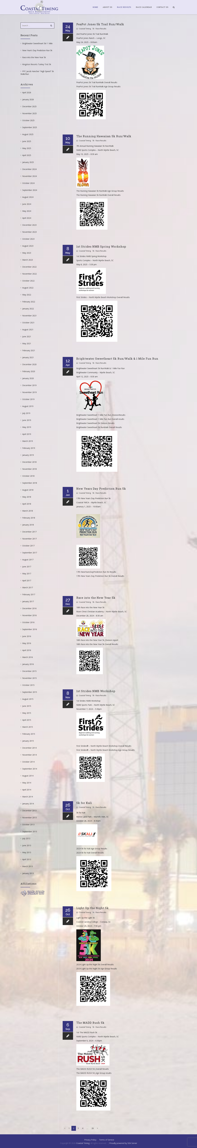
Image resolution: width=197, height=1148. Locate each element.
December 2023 (29, 225)
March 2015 (27, 727)
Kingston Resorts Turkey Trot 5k (36, 64)
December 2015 (29, 671)
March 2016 (27, 657)
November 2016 (29, 615)
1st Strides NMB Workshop (95, 691)
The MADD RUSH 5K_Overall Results (92, 1069)
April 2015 (26, 720)
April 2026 (26, 92)
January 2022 (28, 308)
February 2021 (28, 350)
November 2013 (29, 817)
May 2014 (26, 782)
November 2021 (29, 315)
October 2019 (28, 399)
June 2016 (26, 636)
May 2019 (26, 427)
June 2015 (26, 706)
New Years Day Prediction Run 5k (101, 488)
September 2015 (29, 692)
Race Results (124, 7)
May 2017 (26, 573)
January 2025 (28, 162)
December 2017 (29, 531)
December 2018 (29, 462)
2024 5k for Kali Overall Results (90, 852)
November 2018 (29, 469)
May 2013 (26, 852)
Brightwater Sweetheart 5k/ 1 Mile (37, 43)
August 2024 (27, 197)
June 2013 (26, 845)
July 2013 (26, 838)
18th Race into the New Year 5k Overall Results (97, 644)
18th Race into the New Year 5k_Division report (97, 640)
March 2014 (27, 796)
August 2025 (27, 134)
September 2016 (29, 629)
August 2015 (27, 699)
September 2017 (29, 552)
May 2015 (26, 713)
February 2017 (28, 594)
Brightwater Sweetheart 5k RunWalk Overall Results (99, 427)
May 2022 (26, 294)
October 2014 (28, 761)
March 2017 (27, 587)
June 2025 (26, 141)
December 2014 (29, 748)
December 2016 (29, 608)
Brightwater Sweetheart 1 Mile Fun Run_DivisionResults (100, 415)
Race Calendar (144, 7)
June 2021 (26, 336)
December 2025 (29, 106)
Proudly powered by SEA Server (123, 1143)
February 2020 (28, 371)
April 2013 (26, 859)
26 (93, 1128)
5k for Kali (84, 803)
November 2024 (29, 176)
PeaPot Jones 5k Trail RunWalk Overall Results (96, 82)
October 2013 (28, 824)
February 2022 (28, 301)
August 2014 (27, 775)
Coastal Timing (85, 28)
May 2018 (26, 497)
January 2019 (28, 455)
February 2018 (28, 517)
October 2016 (28, 622)
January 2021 (28, 357)
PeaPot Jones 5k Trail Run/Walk (100, 24)
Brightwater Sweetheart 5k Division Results (95, 423)
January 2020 (28, 378)
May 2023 (26, 253)
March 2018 (27, 510)
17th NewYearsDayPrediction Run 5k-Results (96, 572)
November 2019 (29, 392)
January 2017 (28, 601)
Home (95, 7)
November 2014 (29, 754)
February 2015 (28, 734)
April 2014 (26, 789)
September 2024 (29, 190)
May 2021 (26, 343)
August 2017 (27, 559)
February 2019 (28, 448)
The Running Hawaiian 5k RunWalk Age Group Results (100, 191)
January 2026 (28, 99)
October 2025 (28, 120)
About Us (107, 7)
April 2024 (26, 218)
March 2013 (27, 866)
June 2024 (26, 204)
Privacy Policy (90, 1139)
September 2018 (29, 483)
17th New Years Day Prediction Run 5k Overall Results (100, 576)
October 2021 (28, 322)
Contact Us (162, 7)
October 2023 (28, 239)
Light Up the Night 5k (92, 908)
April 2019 (26, 434)
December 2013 (29, 810)
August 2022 (27, 287)
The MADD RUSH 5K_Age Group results (93, 1073)
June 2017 (26, 566)
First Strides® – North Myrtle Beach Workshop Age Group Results (105, 750)
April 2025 (26, 155)
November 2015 (29, 678)
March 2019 (27, 441)
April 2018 (26, 504)
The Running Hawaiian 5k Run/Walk (103, 136)
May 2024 (26, 211)
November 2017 (29, 538)
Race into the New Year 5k (95, 597)
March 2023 (27, 259)
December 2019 (29, 385)
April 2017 (26, 580)
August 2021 (27, 329)
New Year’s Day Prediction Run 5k (37, 50)
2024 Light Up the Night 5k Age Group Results (96, 968)
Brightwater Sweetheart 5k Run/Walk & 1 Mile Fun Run (117, 358)
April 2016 (26, 650)
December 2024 (29, 169)
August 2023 (27, 246)
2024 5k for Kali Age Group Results (91, 848)
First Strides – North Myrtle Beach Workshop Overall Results (103, 297)
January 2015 (28, 741)
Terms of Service (106, 1139)
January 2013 (28, 873)
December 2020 (29, 364)
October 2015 (28, 685)
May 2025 (26, 148)
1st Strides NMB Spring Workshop (101, 246)
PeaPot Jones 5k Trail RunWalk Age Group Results (98, 86)
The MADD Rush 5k (90, 1022)
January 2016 (28, 664)
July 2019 (26, 413)
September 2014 (29, 768)
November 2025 (29, 113)
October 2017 (28, 545)
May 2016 (26, 643)
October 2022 (28, 280)
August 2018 (27, 490)
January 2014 (28, 803)
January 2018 (28, 524)
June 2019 (26, 420)
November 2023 (29, 232)
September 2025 (29, 127)
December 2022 (29, 266)
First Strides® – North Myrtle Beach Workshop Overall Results (103, 746)
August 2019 (27, 406)
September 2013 (29, 831)
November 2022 (29, 273)
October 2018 (28, 476)
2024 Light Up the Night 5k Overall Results (95, 964)
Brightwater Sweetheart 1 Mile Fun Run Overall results (100, 419)
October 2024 (28, 183)
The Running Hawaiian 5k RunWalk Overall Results (98, 195)
